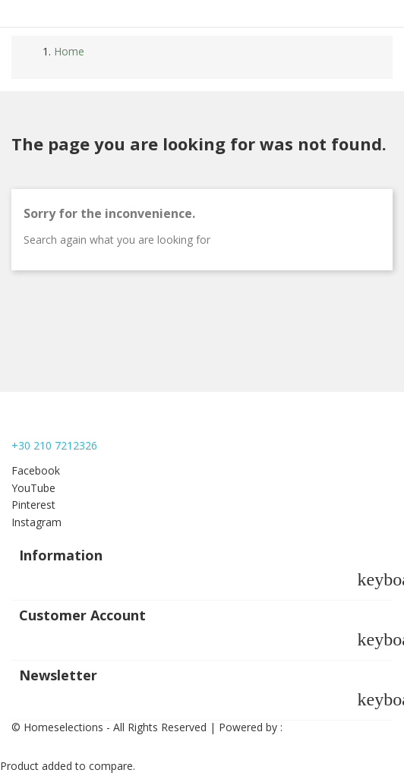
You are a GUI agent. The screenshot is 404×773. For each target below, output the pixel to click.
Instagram (36, 522)
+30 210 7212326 (54, 445)
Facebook (35, 470)
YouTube (33, 488)
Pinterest (33, 504)
